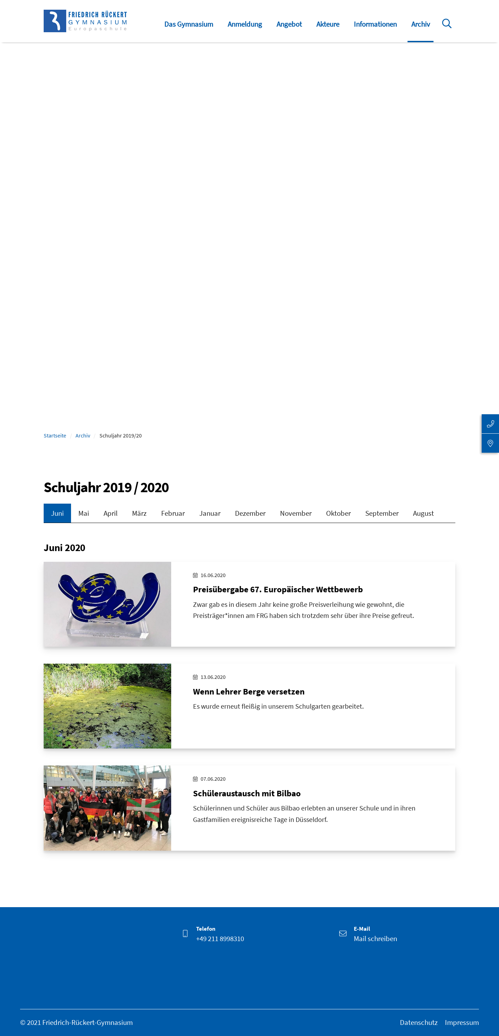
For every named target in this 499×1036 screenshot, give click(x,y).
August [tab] (423, 513)
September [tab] (382, 513)
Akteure (327, 24)
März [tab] (139, 513)
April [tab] (110, 513)
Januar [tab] (209, 513)
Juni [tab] (57, 513)
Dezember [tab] (250, 513)
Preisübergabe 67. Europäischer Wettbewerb (278, 589)
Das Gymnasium (188, 24)
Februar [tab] (173, 513)
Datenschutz (419, 1022)
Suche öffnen (448, 28)
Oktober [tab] (338, 513)
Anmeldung (245, 24)
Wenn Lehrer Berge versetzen (249, 691)
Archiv (420, 24)
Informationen (375, 24)
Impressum (462, 1022)
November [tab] (296, 513)
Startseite (55, 435)
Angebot (289, 24)
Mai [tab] (83, 513)
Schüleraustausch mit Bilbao (247, 793)
